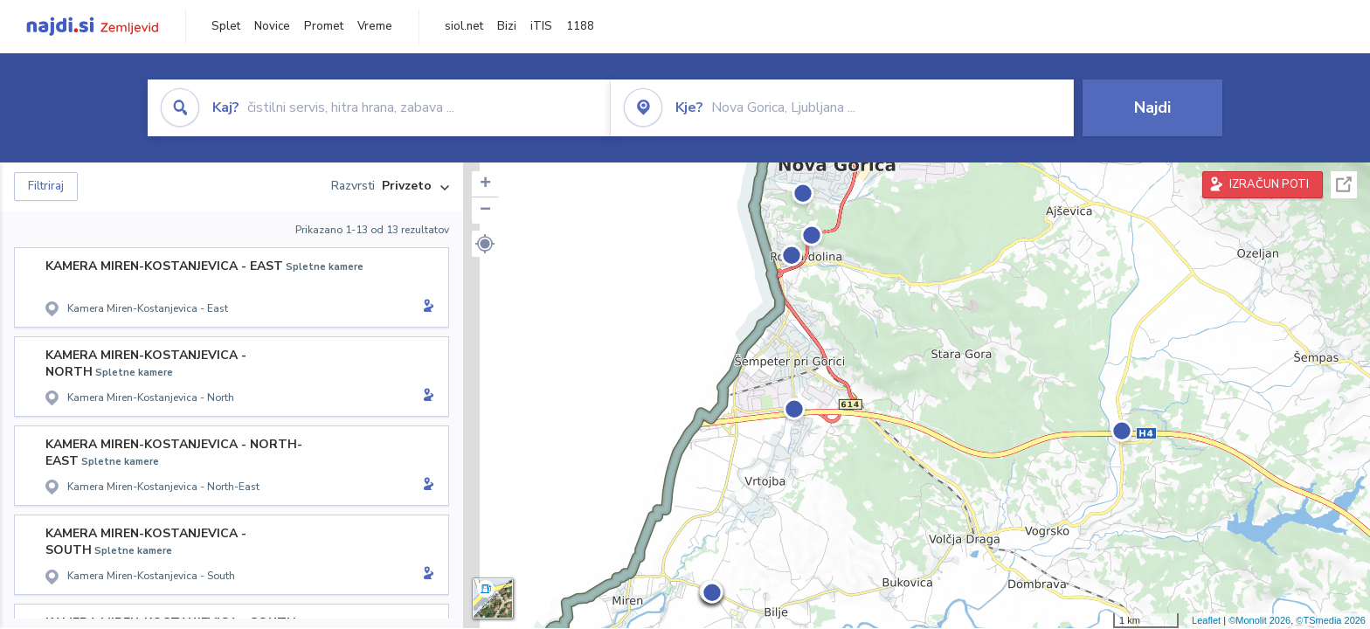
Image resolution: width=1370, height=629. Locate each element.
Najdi (1152, 107)
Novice (272, 26)
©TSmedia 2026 (1331, 620)
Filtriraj (46, 186)
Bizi (506, 26)
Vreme (374, 26)
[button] (485, 244)
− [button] (485, 210)
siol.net (464, 26)
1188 (580, 26)
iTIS (541, 26)
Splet (225, 26)
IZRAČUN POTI (1269, 184)
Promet (323, 26)
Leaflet (1206, 620)
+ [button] (485, 184)
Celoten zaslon (1344, 184)
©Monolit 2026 (1259, 620)
